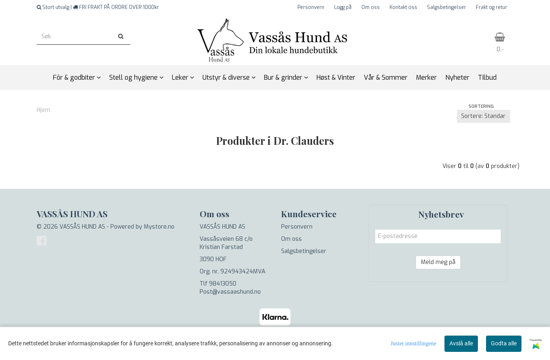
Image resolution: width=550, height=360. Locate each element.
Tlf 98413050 (218, 284)
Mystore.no (159, 227)
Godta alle (504, 343)
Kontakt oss (403, 7)
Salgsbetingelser (446, 7)
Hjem (43, 110)
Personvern (310, 7)
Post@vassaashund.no (230, 292)
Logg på (343, 7)
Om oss (370, 7)
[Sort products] (483, 116)
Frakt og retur (491, 7)
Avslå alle (461, 343)
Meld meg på (438, 262)
